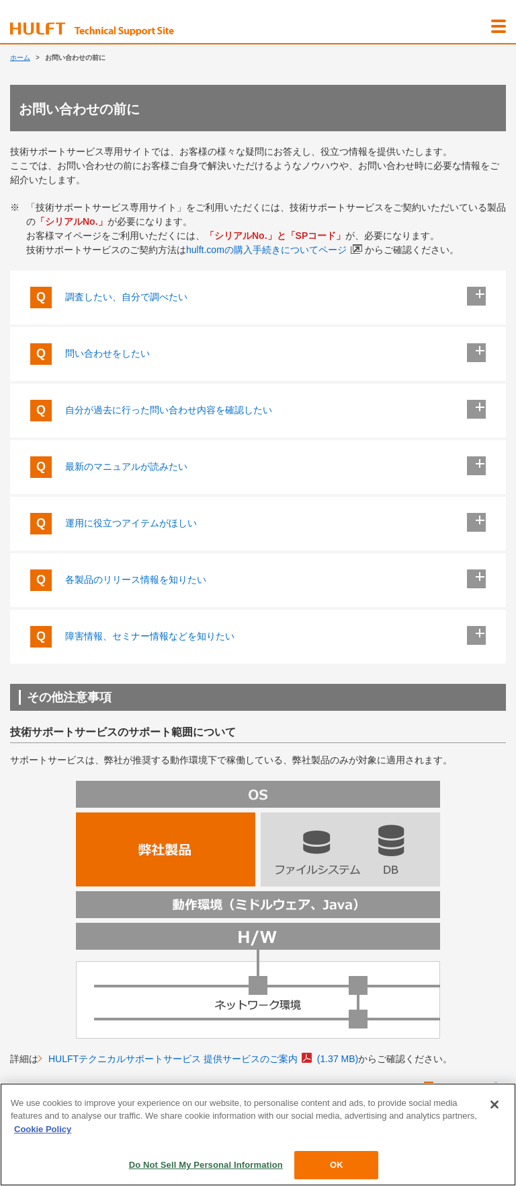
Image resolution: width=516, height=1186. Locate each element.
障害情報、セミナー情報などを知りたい (258, 637)
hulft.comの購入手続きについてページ (274, 249)
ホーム (20, 57)
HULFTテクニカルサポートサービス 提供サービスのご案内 (203, 1058)
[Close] (494, 1104)
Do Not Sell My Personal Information (206, 1165)
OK (336, 1165)
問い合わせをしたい (258, 354)
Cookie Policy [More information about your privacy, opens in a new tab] (42, 1129)
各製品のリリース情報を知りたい (258, 580)
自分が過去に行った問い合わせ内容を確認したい (258, 410)
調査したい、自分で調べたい (258, 297)
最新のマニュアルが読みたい (258, 467)
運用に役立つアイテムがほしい (258, 523)
